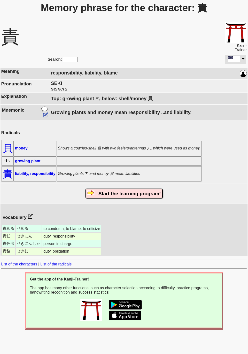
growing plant (27, 161)
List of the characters (19, 264)
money (21, 148)
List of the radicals (56, 264)
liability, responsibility (35, 174)
